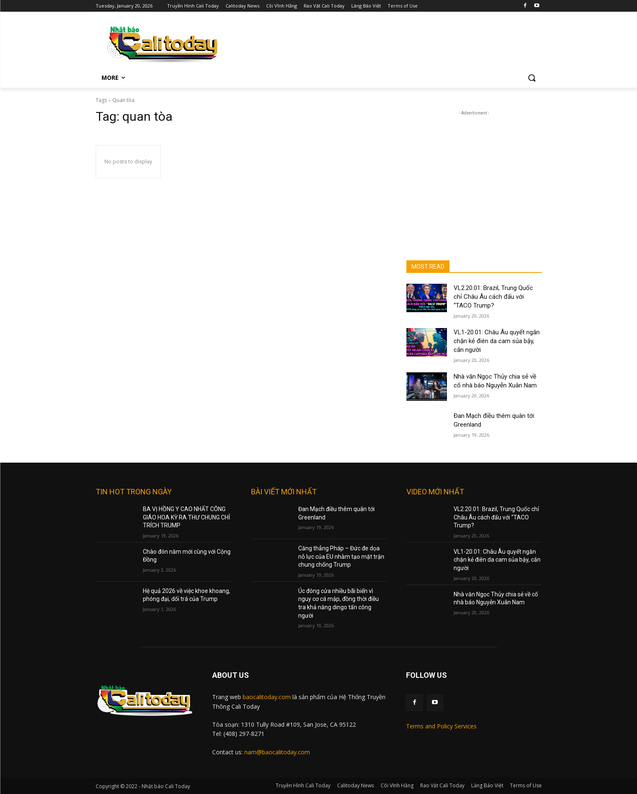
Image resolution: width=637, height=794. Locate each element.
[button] (532, 78)
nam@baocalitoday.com (277, 752)
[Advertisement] (385, 42)
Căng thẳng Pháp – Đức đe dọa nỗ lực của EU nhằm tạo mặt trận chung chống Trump (341, 556)
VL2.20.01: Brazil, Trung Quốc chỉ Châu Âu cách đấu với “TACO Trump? (493, 296)
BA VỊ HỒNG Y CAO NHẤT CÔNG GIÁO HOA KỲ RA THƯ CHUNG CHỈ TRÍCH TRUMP (186, 517)
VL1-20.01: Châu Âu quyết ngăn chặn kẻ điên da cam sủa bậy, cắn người (497, 341)
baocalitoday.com (267, 697)
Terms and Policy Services (441, 726)
